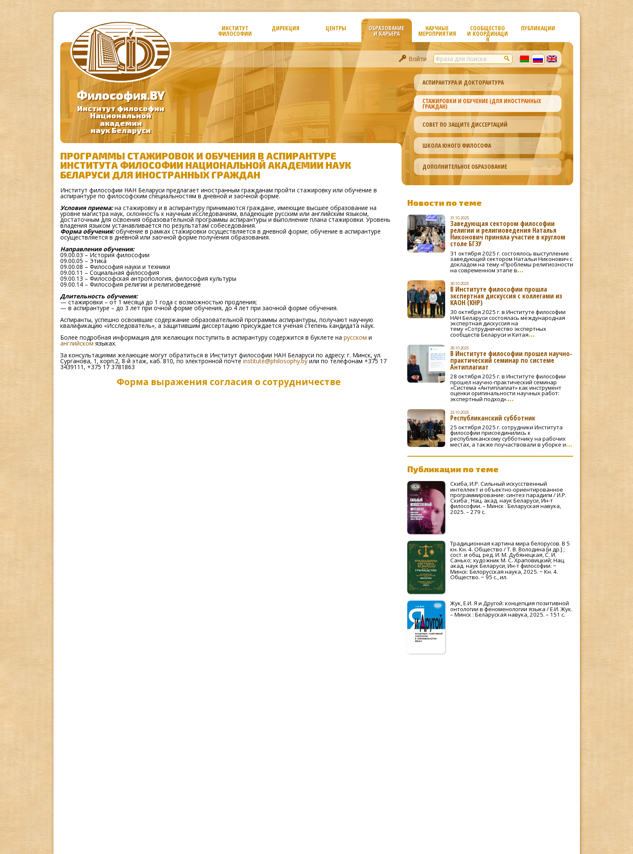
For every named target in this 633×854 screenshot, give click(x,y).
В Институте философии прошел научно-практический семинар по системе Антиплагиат (511, 360)
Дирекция (285, 28)
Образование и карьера (386, 30)
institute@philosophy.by (275, 361)
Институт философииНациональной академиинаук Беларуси (120, 119)
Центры (336, 28)
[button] (507, 58)
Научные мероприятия (437, 30)
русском (355, 337)
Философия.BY (121, 95)
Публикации (538, 28)
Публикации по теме (453, 469)
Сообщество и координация (487, 33)
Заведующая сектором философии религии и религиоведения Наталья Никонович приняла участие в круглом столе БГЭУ (507, 233)
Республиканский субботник (492, 418)
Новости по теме (444, 202)
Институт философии (235, 30)
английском (76, 343)
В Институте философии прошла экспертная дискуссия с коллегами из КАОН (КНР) (506, 296)
